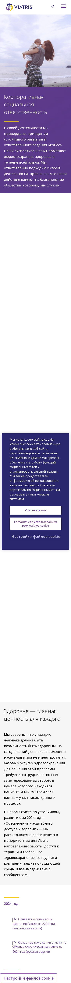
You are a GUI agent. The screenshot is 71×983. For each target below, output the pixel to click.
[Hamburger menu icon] (62, 7)
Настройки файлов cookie (29, 978)
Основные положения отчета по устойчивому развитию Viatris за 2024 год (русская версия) (39, 947)
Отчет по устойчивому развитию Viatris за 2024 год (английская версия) (33, 923)
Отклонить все (35, 510)
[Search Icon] (53, 6)
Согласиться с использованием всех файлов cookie (35, 523)
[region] (35, 491)
